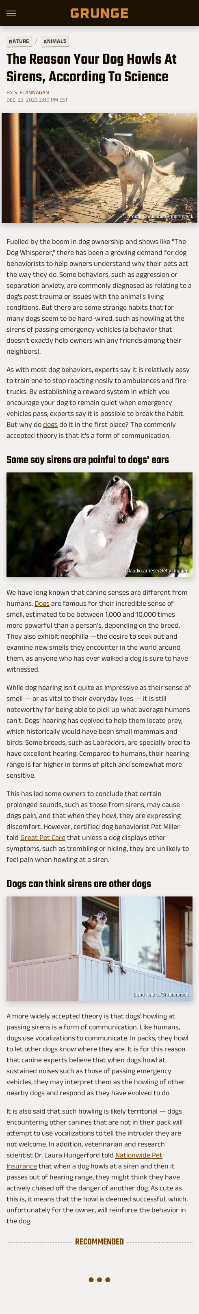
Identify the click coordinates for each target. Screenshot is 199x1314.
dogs (50, 424)
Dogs (42, 603)
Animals (54, 40)
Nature (19, 40)
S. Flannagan (31, 92)
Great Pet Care (42, 837)
